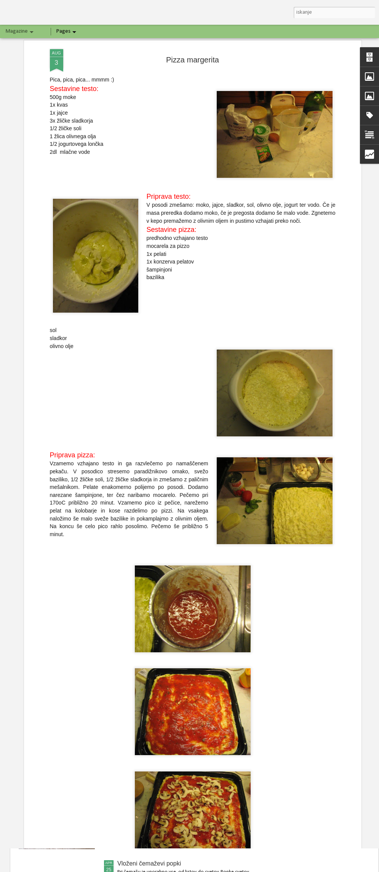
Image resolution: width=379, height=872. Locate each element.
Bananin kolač (136, 689)
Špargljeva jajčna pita (146, 776)
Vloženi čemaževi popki (149, 863)
